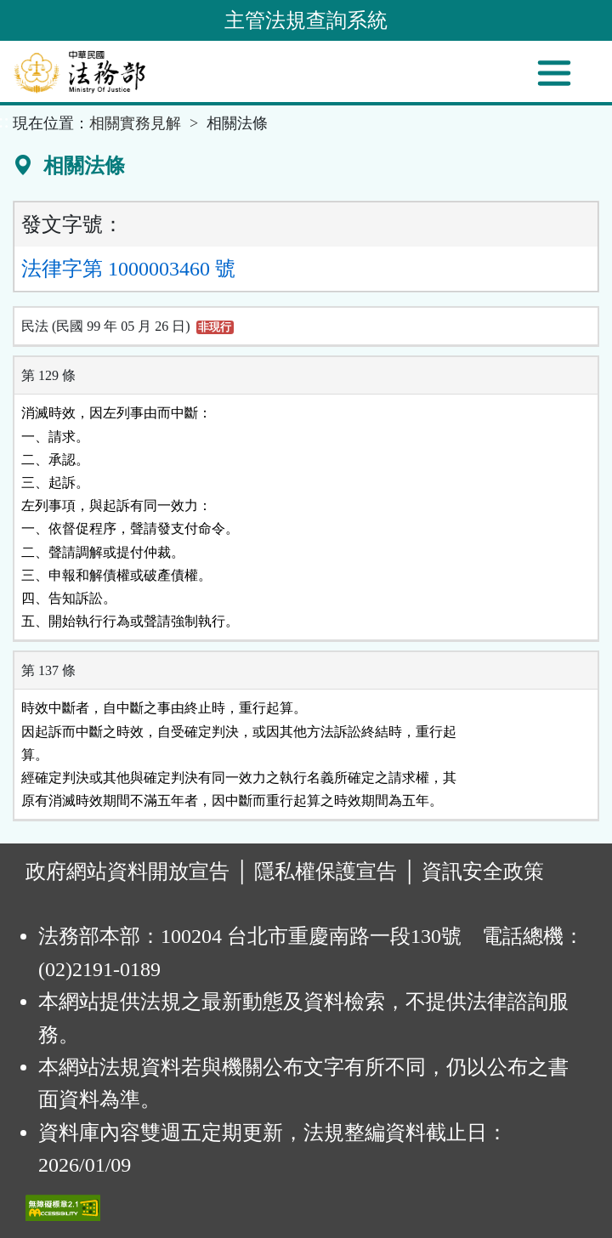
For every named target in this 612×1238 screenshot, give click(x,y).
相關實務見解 (135, 123)
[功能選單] (554, 73)
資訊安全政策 (483, 871)
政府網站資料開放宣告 (128, 871)
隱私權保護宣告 (325, 871)
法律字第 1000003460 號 (128, 269)
